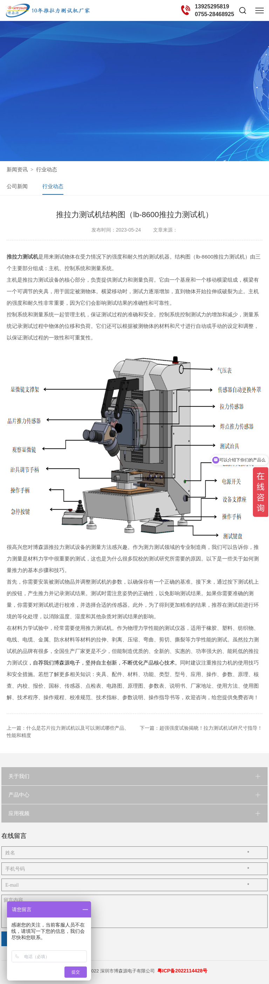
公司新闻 (17, 186)
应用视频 (18, 813)
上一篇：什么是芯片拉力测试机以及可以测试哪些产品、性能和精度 (68, 731)
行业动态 (46, 169)
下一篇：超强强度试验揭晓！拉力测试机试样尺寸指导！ (201, 727)
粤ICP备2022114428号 (182, 970)
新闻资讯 (17, 169)
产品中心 (18, 794)
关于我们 (18, 776)
